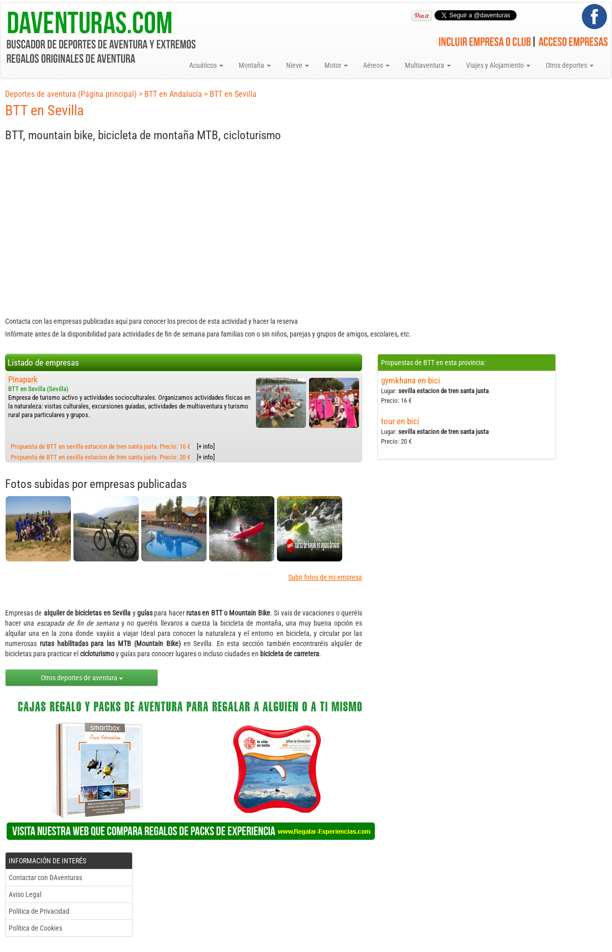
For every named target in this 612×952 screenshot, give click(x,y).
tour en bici (400, 421)
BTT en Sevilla (233, 94)
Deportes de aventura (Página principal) (71, 94)
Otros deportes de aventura (82, 678)
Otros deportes (570, 65)
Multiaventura (428, 65)
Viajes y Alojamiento (498, 65)
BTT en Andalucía (173, 94)
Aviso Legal (25, 894)
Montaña (255, 65)
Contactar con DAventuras (45, 877)
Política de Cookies (35, 928)
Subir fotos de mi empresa (325, 577)
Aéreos (376, 65)
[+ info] (206, 446)
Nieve (297, 65)
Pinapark (23, 379)
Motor (336, 65)
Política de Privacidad (39, 911)
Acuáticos (206, 65)
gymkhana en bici (410, 380)
